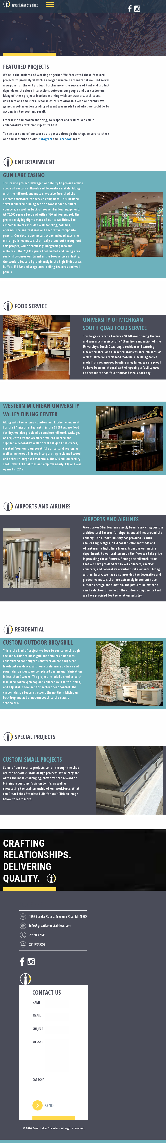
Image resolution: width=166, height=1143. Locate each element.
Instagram (45, 139)
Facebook (65, 139)
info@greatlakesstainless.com (50, 925)
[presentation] (76, 1085)
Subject (36, 1029)
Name (36, 1002)
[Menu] (50, 4)
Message (36, 1042)
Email (36, 1015)
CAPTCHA (36, 1079)
